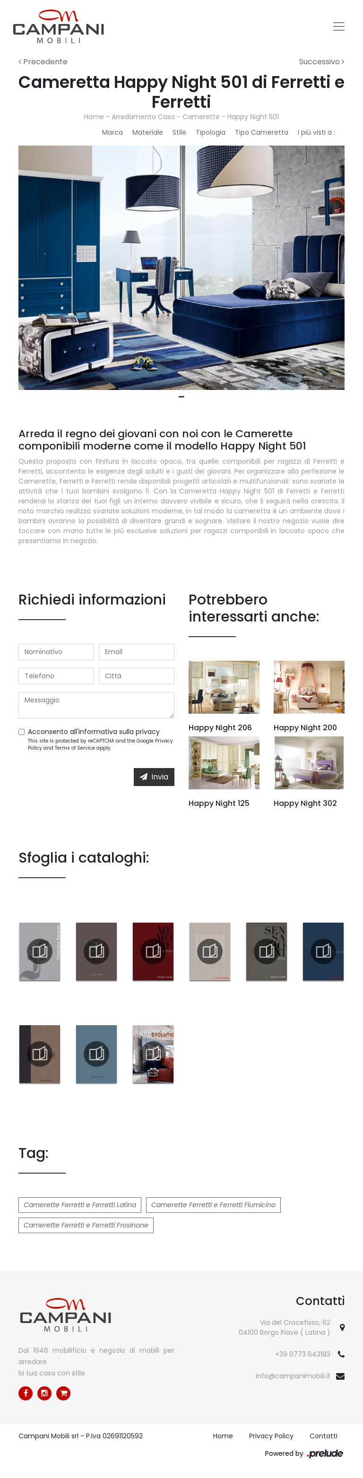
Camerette (201, 116)
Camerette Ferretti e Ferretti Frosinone (86, 1225)
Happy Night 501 (253, 116)
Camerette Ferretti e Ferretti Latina (80, 1205)
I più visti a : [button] (316, 132)
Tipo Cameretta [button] (261, 132)
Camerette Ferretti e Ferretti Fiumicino (213, 1205)
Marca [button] (112, 132)
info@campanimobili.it (293, 1376)
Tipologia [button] (210, 132)
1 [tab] (181, 397)
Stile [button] (179, 132)
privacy (148, 731)
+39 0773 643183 (302, 1354)
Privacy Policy (271, 1436)
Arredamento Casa (143, 116)
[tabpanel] (181, 268)
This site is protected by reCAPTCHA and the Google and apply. (100, 744)
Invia (154, 776)
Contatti (323, 1436)
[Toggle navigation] (339, 26)
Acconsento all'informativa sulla (94, 731)
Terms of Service (75, 748)
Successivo (322, 61)
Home (94, 116)
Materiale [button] (147, 132)
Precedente (43, 61)
